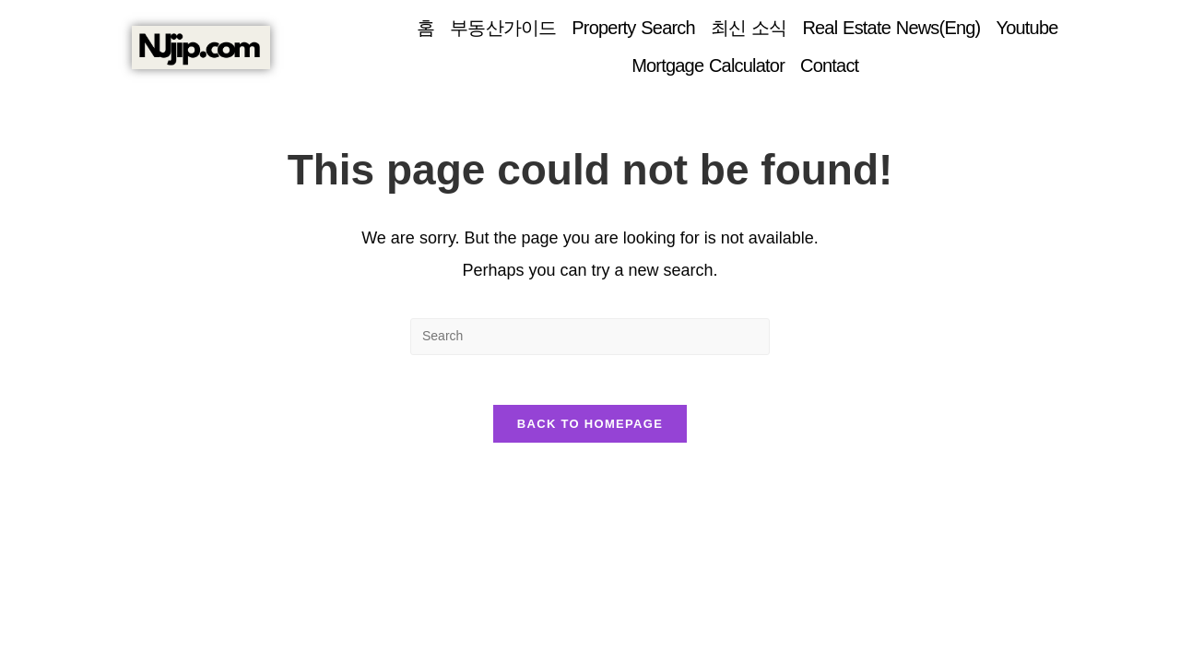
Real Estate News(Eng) (891, 28)
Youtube (1026, 28)
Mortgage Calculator (708, 65)
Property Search (633, 28)
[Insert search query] (590, 336)
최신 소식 (749, 28)
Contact (829, 65)
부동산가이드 (503, 28)
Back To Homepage (590, 429)
